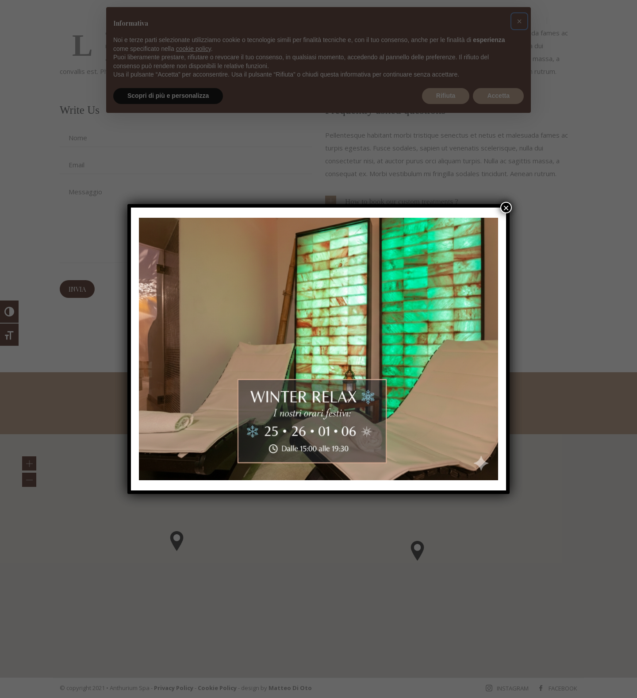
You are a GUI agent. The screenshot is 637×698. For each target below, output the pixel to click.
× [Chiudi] (506, 207)
